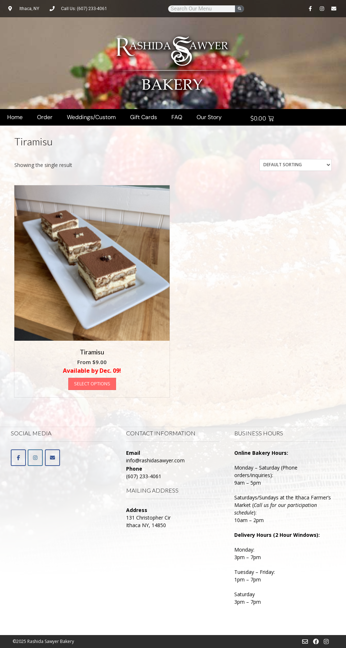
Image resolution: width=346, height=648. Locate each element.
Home (15, 117)
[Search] (239, 8)
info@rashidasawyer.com (155, 460)
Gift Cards (143, 117)
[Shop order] (295, 165)
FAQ (176, 117)
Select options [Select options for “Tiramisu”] (92, 383)
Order (44, 117)
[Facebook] (18, 457)
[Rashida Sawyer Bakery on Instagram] (35, 457)
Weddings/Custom (91, 117)
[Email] (52, 457)
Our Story (209, 117)
